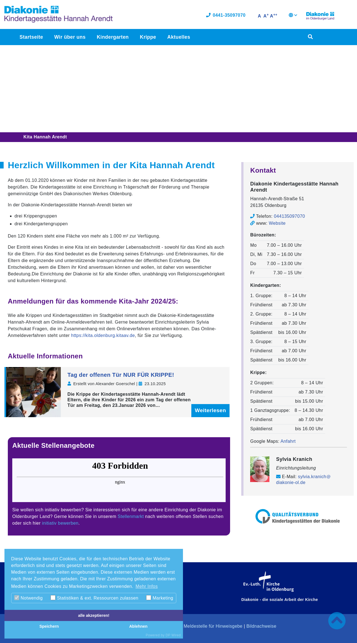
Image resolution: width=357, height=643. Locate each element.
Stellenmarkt (131, 516)
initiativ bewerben (60, 523)
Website (277, 223)
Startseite (31, 38)
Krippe (148, 38)
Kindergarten (112, 38)
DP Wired (173, 635)
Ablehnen (138, 626)
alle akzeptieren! (93, 615)
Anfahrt (288, 441)
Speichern (49, 626)
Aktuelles (178, 38)
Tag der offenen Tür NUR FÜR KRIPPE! (120, 375)
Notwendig (28, 597)
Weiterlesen (210, 410)
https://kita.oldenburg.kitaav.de (103, 335)
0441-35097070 (225, 16)
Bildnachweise (261, 626)
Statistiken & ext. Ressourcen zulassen (94, 597)
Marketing (159, 597)
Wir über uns (69, 38)
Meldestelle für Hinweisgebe (213, 626)
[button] (293, 17)
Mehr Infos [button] (147, 586)
